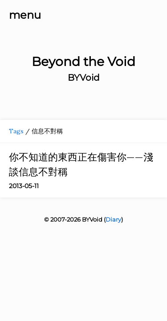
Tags (16, 131)
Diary (113, 219)
